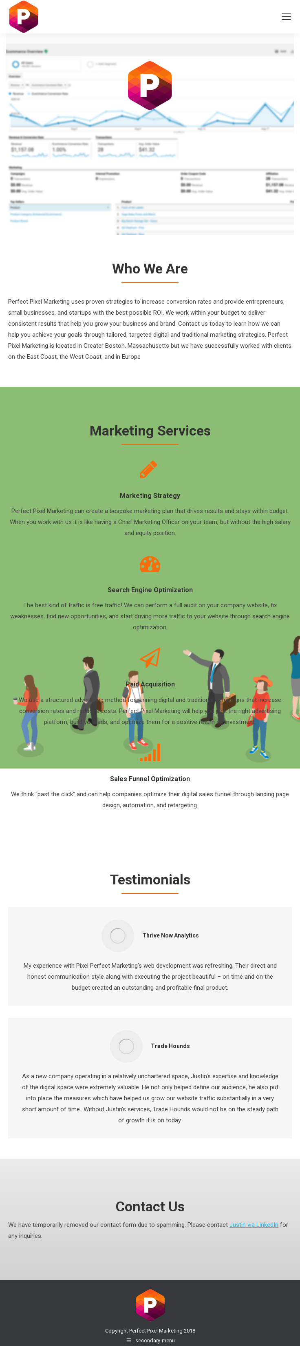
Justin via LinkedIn (253, 1224)
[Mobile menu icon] (286, 16)
